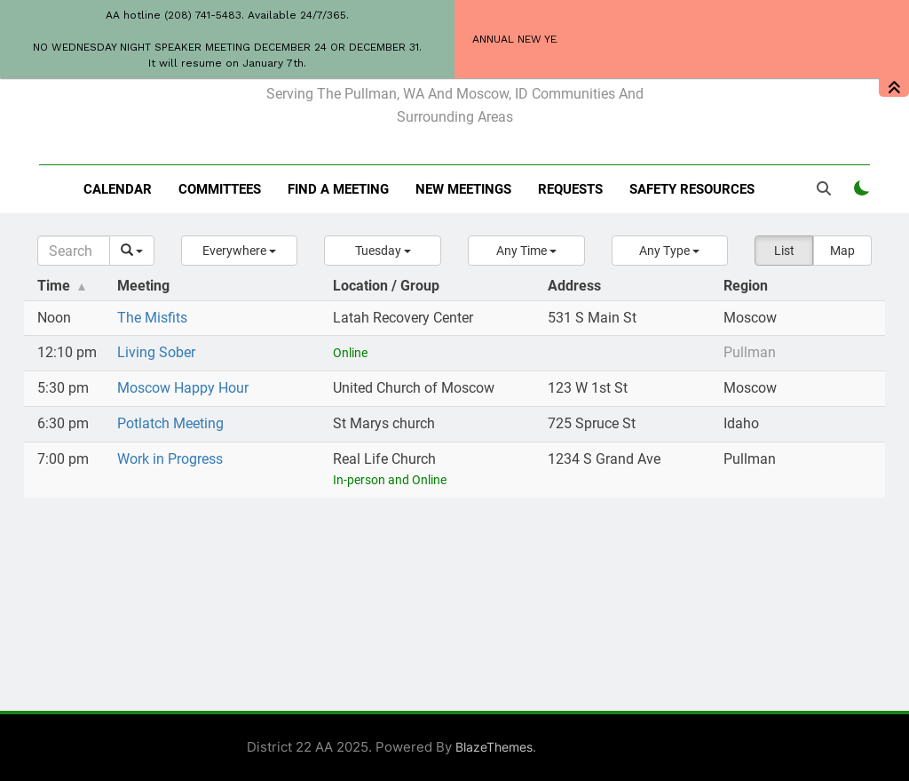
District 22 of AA (455, 55)
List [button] (784, 250)
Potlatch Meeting (170, 423)
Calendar (117, 189)
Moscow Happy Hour (183, 387)
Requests (570, 189)
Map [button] (842, 250)
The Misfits (152, 317)
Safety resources (692, 189)
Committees (219, 189)
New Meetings (463, 189)
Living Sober (156, 352)
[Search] (73, 250)
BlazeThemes (494, 746)
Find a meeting (338, 189)
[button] (239, 250)
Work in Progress (170, 458)
